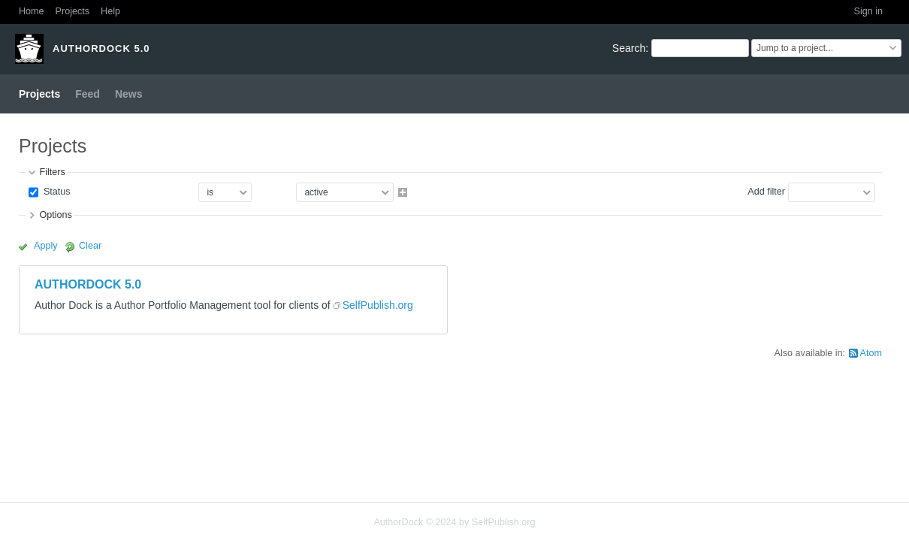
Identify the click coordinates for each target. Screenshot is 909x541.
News (129, 94)
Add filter (766, 191)
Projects (73, 11)
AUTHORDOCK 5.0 (88, 284)
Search (628, 48)
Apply (46, 245)
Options (55, 215)
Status (55, 191)
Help (110, 11)
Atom (871, 353)
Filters (52, 172)
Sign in (868, 11)
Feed (87, 94)
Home (31, 11)
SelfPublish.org (378, 305)
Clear (90, 245)
